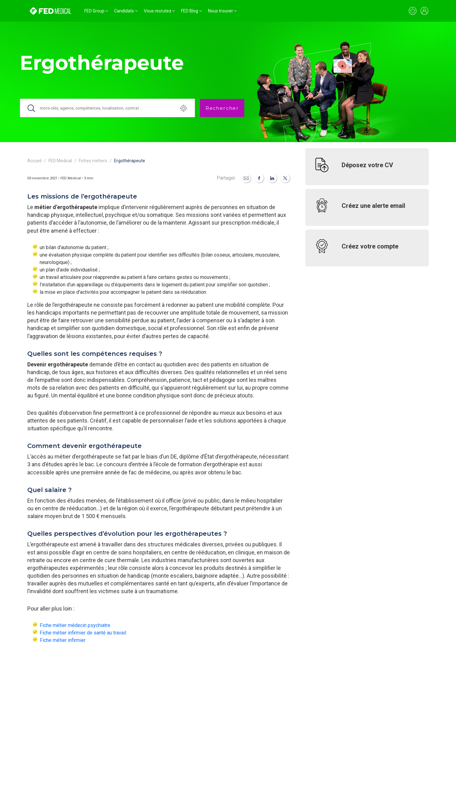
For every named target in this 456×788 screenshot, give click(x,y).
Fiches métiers (93, 160)
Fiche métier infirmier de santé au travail (83, 633)
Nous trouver (220, 10)
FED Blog (189, 10)
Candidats (124, 10)
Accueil (34, 160)
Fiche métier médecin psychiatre (75, 625)
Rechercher (222, 108)
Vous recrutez (157, 10)
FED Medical (60, 160)
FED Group (94, 10)
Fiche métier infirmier (63, 640)
